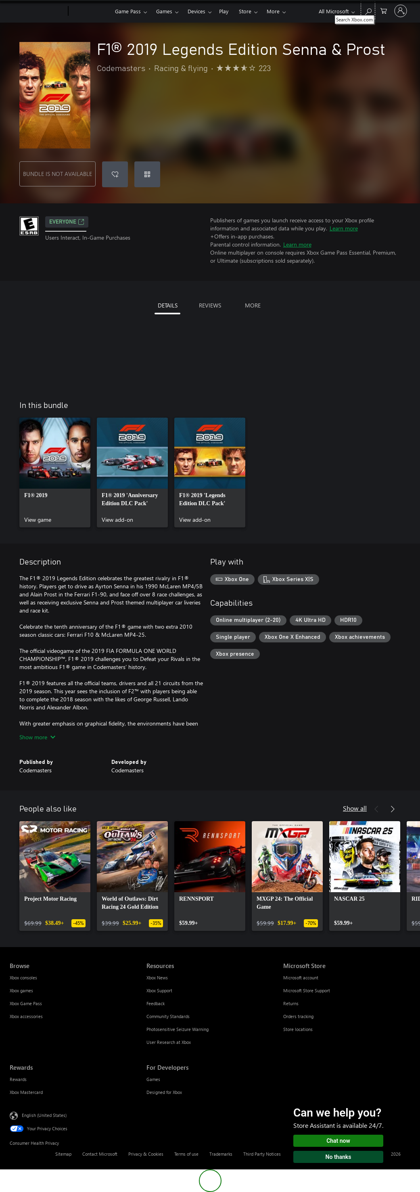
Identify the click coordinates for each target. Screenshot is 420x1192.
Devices (196, 11)
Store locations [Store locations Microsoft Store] (298, 1029)
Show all (355, 808)
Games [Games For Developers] (153, 1079)
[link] (54, 472)
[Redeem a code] (147, 174)
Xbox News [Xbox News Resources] (157, 977)
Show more (37, 737)
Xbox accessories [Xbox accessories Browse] (26, 1016)
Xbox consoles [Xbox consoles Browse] (23, 977)
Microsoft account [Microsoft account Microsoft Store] (300, 977)
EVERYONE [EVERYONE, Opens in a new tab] (66, 222)
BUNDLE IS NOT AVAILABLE (57, 174)
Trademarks (220, 1153)
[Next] (392, 809)
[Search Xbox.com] (368, 10)
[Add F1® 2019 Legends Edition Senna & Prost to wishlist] (115, 174)
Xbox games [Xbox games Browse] (21, 990)
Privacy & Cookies (145, 1153)
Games (164, 11)
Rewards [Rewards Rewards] (18, 1079)
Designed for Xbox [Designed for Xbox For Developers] (164, 1092)
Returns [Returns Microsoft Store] (291, 1003)
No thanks (338, 1157)
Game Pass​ (128, 11)
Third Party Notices (262, 1153)
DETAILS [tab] (168, 305)
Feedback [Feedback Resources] (155, 1003)
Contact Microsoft (99, 1153)
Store (245, 11)
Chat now (338, 1141)
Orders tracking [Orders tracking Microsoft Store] (298, 1016)
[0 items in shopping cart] (383, 10)
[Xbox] (90, 11)
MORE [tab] (253, 305)
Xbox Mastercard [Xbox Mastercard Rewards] (26, 1092)
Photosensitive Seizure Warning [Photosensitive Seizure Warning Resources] (177, 1029)
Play (223, 11)
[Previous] (376, 809)
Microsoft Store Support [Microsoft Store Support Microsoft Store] (306, 990)
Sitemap (63, 1153)
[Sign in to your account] (400, 11)
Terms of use (186, 1153)
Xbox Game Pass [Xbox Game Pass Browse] (26, 1003)
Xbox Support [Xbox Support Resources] (159, 990)
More (273, 11)
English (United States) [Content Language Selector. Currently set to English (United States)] (44, 1115)
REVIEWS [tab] (210, 305)
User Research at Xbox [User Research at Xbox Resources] (168, 1042)
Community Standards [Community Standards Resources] (168, 1016)
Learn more (344, 228)
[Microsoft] (37, 11)
